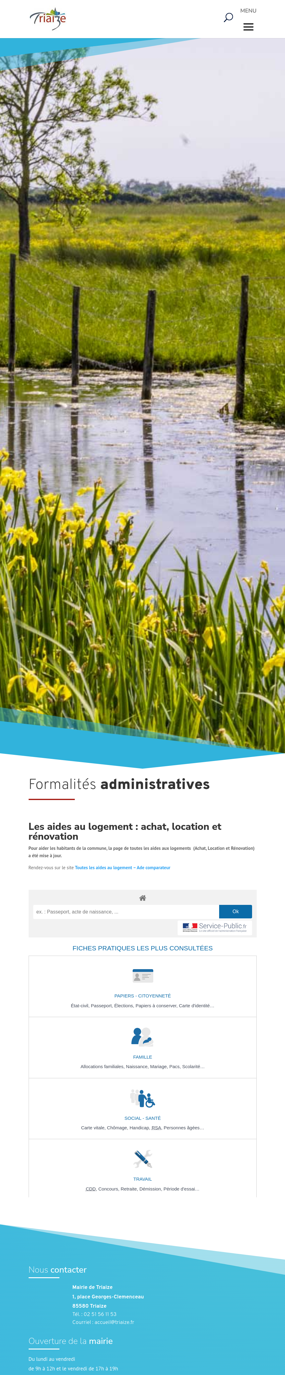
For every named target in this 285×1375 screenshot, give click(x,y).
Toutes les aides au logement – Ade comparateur (123, 867)
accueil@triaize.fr (114, 1322)
